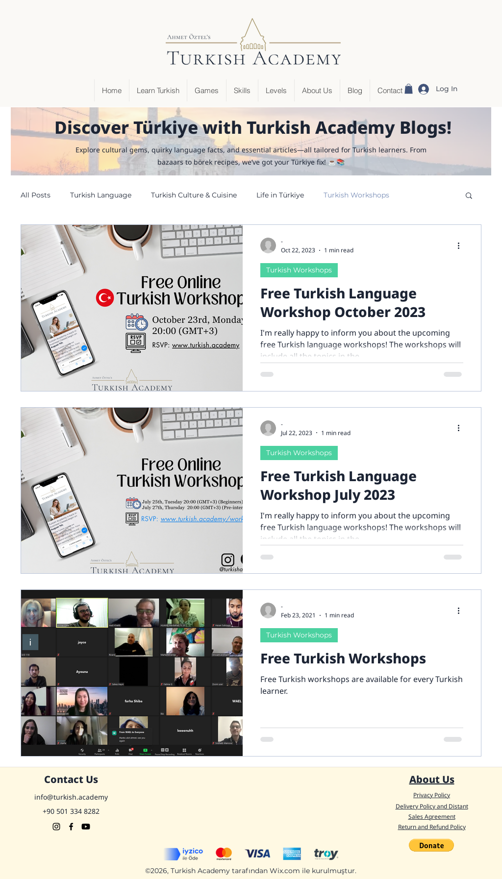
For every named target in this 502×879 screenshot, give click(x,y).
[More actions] (462, 245)
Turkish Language (100, 195)
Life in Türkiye (280, 195)
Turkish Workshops (356, 195)
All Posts (35, 195)
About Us (431, 779)
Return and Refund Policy (432, 827)
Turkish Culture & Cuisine (194, 195)
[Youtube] (86, 826)
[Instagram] (56, 826)
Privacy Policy (431, 795)
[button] (408, 89)
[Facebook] (71, 826)
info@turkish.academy (71, 797)
